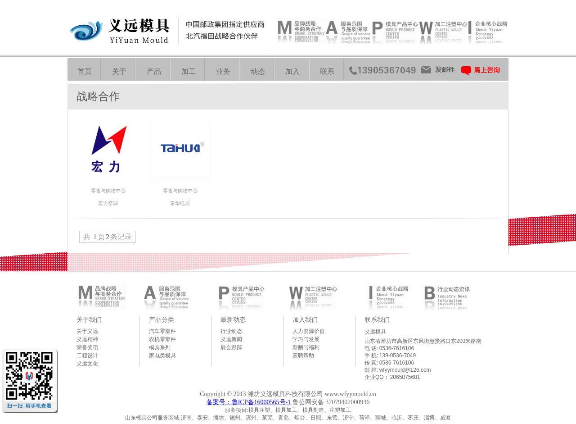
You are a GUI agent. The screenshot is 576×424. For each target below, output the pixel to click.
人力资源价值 (308, 331)
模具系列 (160, 347)
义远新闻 (231, 339)
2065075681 (405, 377)
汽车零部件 (162, 331)
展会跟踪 (231, 347)
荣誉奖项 (87, 347)
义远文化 (87, 363)
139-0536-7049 (397, 355)
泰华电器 (180, 203)
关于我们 (89, 319)
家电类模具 (162, 355)
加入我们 (305, 319)
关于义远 (87, 331)
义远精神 (87, 339)
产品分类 (161, 319)
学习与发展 (306, 339)
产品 (154, 71)
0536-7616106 (396, 348)
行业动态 (231, 331)
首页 (84, 71)
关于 (119, 71)
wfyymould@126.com (405, 370)
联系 (327, 71)
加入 (292, 71)
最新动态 (233, 319)
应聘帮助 (303, 355)
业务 (223, 71)
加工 (188, 71)
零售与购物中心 (108, 190)
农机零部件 (162, 339)
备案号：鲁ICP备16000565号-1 (249, 402)
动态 (258, 71)
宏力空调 (108, 203)
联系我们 (377, 319)
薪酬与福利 (306, 347)
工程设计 (87, 355)
